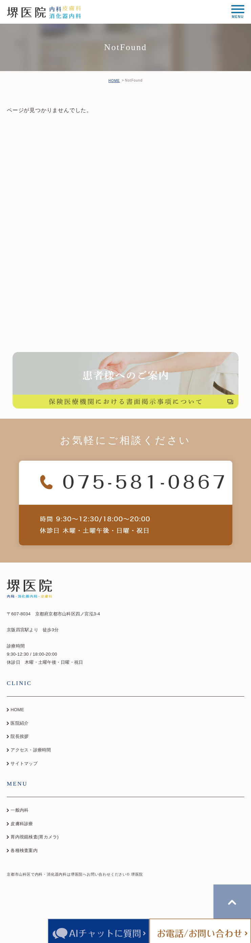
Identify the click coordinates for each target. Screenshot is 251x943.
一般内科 (19, 810)
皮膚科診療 (22, 823)
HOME (114, 81)
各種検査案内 (24, 850)
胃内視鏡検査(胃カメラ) (35, 836)
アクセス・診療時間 (31, 749)
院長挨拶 (19, 736)
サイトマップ (24, 763)
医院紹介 (19, 723)
